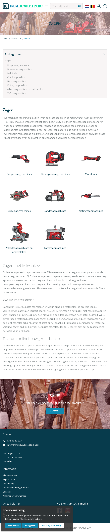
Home (5, 38)
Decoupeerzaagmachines (55, 174)
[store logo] (23, 6)
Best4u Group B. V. (81, 527)
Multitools (91, 174)
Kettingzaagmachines (91, 211)
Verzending (8, 483)
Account (99, 6)
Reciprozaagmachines (19, 174)
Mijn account (9, 479)
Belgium (93, 6)
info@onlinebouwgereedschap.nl (23, 444)
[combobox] (66, 6)
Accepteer (13, 525)
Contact (6, 491)
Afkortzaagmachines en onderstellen (19, 250)
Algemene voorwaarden (14, 495)
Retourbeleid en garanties (16, 487)
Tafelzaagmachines (55, 248)
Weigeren (30, 525)
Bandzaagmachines (55, 211)
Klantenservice (10, 475)
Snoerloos (16, 38)
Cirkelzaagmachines (19, 211)
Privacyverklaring (51, 525)
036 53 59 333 (14, 440)
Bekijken (55, 410)
